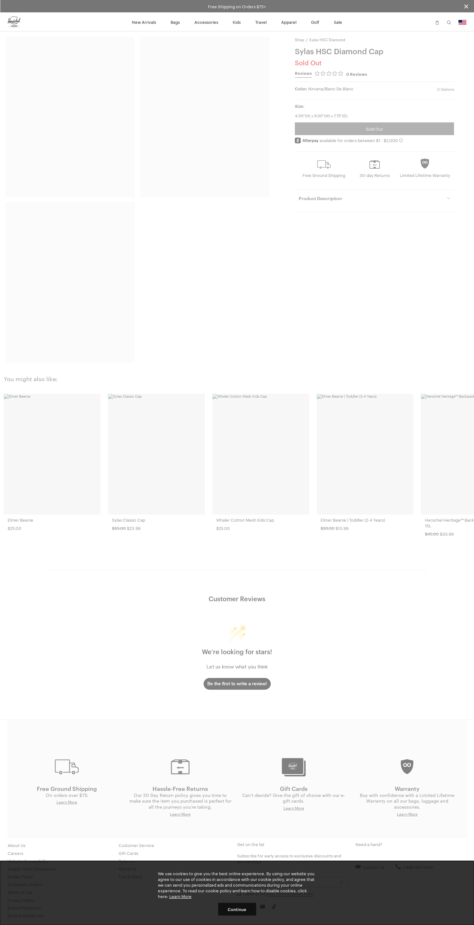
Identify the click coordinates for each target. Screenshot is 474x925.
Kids (237, 22)
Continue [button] (237, 909)
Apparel (288, 22)
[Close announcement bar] (466, 6)
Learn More (180, 896)
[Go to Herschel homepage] (14, 22)
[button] (425, 22)
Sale (338, 22)
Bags (175, 22)
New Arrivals (144, 22)
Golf (315, 22)
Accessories (206, 22)
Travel (261, 22)
